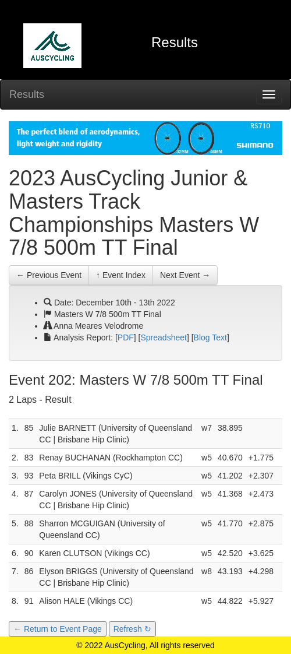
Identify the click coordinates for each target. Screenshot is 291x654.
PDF (126, 337)
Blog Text (210, 337)
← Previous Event (48, 275)
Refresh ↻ (132, 629)
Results (26, 94)
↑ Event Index (121, 275)
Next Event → (185, 275)
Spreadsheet (164, 337)
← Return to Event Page (57, 629)
